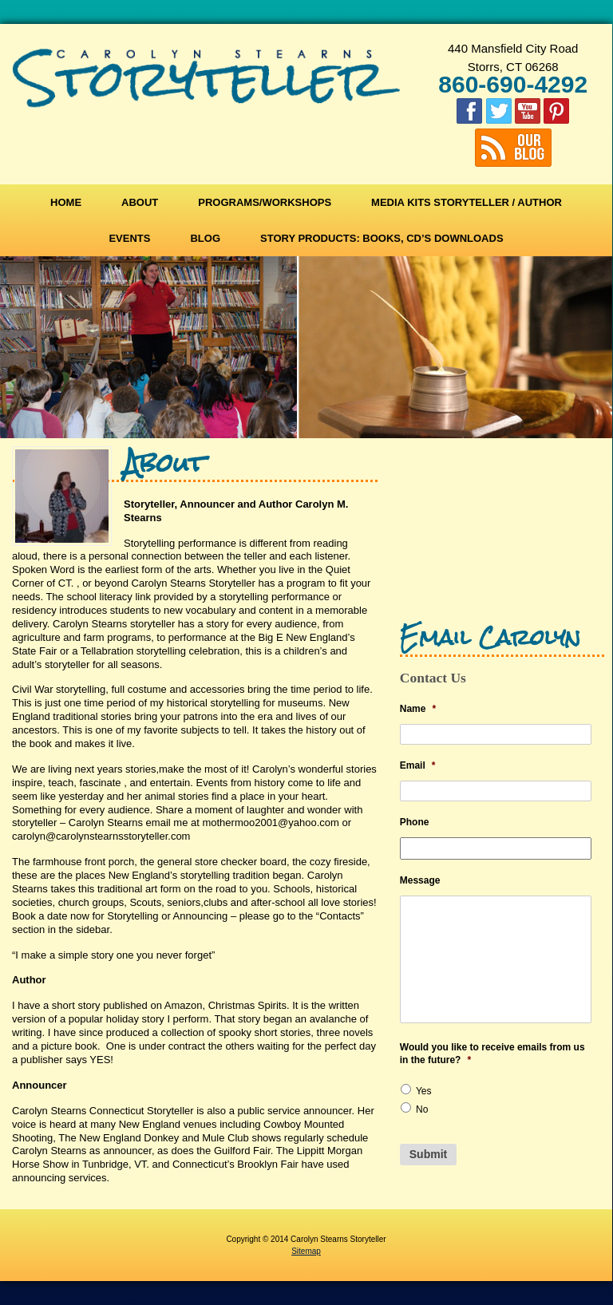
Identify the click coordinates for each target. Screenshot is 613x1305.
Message (420, 880)
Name (418, 708)
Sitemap (306, 1251)
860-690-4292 (512, 84)
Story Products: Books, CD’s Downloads (382, 238)
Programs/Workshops (264, 202)
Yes (424, 1091)
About (139, 202)
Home (65, 202)
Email (418, 765)
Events (129, 238)
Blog (205, 238)
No (422, 1109)
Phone (414, 822)
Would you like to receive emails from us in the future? (492, 1054)
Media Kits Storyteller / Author (466, 202)
